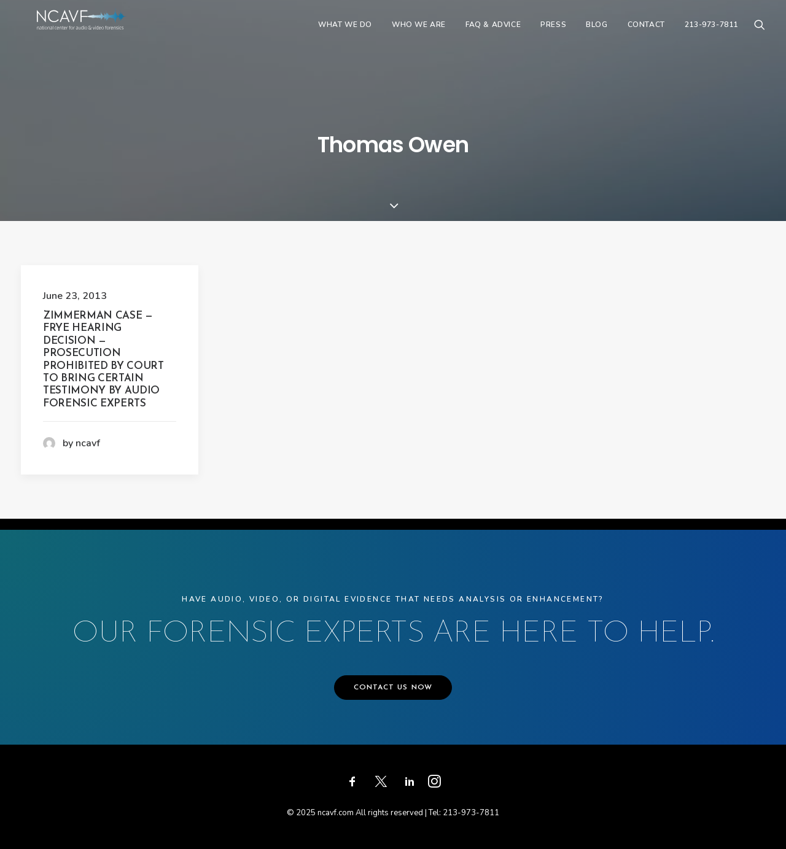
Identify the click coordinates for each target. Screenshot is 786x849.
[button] (759, 35)
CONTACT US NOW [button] (393, 687)
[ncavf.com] (100, 35)
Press (553, 35)
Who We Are (419, 35)
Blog (596, 35)
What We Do (345, 35)
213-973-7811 (711, 35)
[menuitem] (345, 35)
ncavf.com (335, 812)
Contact (646, 35)
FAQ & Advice (493, 35)
